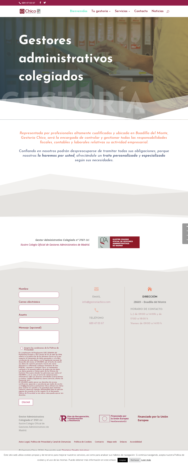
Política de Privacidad (27, 393)
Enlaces (123, 442)
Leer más (146, 459)
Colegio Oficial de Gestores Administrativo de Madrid (59, 244)
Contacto (141, 11)
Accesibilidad (136, 442)
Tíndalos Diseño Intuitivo (75, 450)
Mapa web (112, 442)
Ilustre (25, 244)
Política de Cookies (83, 442)
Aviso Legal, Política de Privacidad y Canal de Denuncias (45, 442)
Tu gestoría (99, 11)
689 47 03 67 (28, 2)
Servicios (121, 11)
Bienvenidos (78, 11)
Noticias (158, 11)
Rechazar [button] (135, 460)
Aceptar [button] (122, 460)
